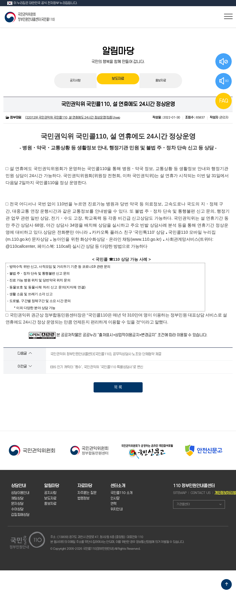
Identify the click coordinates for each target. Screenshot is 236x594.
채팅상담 (17, 498)
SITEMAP (180, 493)
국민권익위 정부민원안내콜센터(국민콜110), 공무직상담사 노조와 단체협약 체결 (105, 354)
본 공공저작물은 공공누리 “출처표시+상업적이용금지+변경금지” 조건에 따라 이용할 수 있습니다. (131, 335)
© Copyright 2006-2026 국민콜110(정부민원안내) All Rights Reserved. (95, 549)
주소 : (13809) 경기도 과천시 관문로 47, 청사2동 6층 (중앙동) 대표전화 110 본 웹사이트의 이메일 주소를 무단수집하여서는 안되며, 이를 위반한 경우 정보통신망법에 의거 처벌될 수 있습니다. (117, 539)
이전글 (24, 366)
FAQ (223, 101)
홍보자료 (160, 80)
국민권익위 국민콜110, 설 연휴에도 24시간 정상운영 (118, 104)
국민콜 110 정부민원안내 (30, 16)
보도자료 (118, 80)
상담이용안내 (20, 493)
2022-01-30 (166, 117)
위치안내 (116, 509)
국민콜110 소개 (121, 493)
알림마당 (118, 51)
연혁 (113, 504)
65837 (195, 117)
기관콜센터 (183, 504)
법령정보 (83, 498)
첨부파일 (13, 117)
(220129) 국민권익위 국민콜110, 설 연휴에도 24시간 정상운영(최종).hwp (72, 117)
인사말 (115, 498)
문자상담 (17, 504)
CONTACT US (201, 493)
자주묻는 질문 (87, 493)
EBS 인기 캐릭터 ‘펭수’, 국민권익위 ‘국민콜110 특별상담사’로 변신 (96, 367)
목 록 (118, 387)
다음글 (24, 353)
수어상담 (17, 509)
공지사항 (75, 80)
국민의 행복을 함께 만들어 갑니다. (118, 62)
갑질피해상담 (20, 515)
